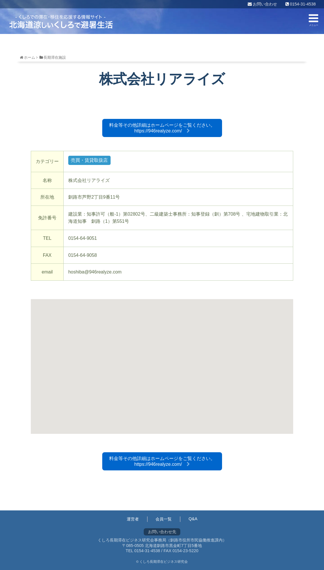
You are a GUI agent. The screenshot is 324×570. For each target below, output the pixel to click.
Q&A (193, 518)
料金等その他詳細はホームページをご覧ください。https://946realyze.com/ (162, 128)
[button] (162, 361)
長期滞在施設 (54, 57)
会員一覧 (164, 519)
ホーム (29, 57)
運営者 (133, 519)
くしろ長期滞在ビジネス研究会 (61, 21)
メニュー (313, 19)
